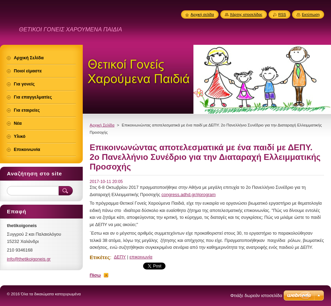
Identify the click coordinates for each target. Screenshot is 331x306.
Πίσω (95, 275)
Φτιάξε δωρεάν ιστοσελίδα (256, 295)
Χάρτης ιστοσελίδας (246, 14)
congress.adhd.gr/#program (188, 194)
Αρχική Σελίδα (102, 125)
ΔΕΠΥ (120, 256)
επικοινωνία (140, 256)
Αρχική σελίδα (202, 14)
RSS (282, 14)
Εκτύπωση (311, 14)
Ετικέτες (100, 257)
